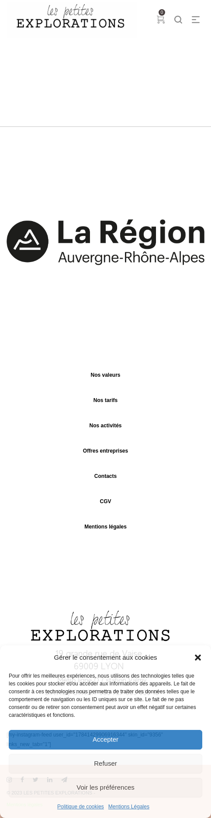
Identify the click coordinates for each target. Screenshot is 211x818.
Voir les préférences (105, 787)
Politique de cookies (80, 807)
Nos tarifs (105, 400)
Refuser (105, 763)
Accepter (105, 739)
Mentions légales (105, 527)
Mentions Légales (128, 807)
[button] (198, 657)
